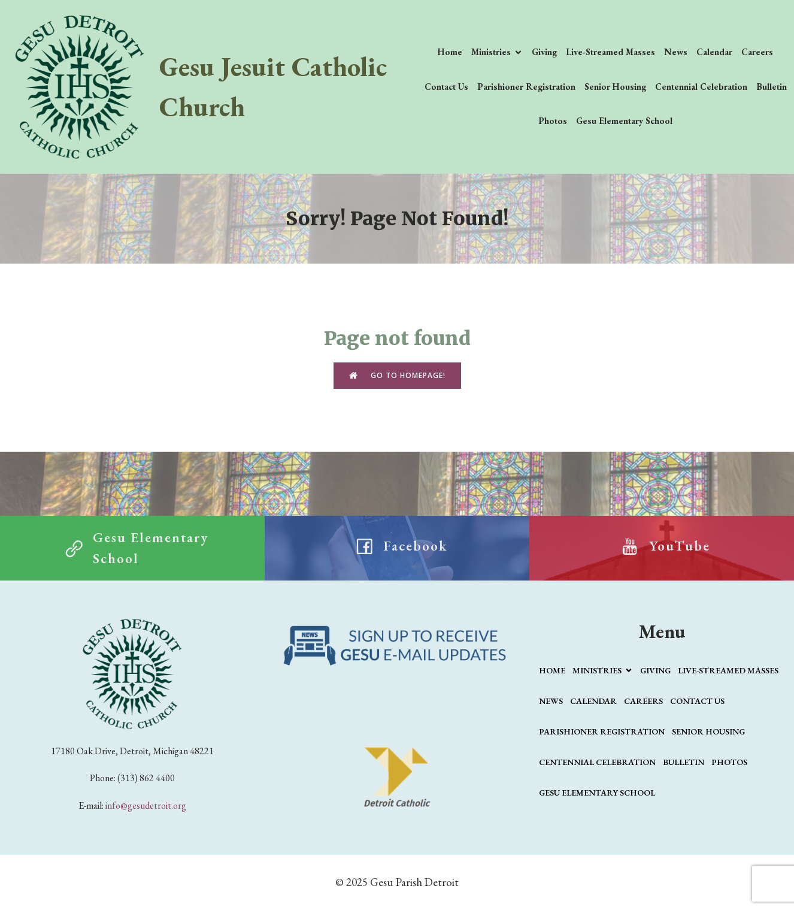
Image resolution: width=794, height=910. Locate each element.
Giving (544, 52)
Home (450, 52)
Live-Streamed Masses (610, 52)
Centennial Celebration (701, 86)
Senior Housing (615, 86)
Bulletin (771, 86)
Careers (757, 52)
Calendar (714, 52)
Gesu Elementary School (624, 120)
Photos (552, 120)
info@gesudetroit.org (145, 805)
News (675, 52)
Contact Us (446, 86)
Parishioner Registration (526, 86)
